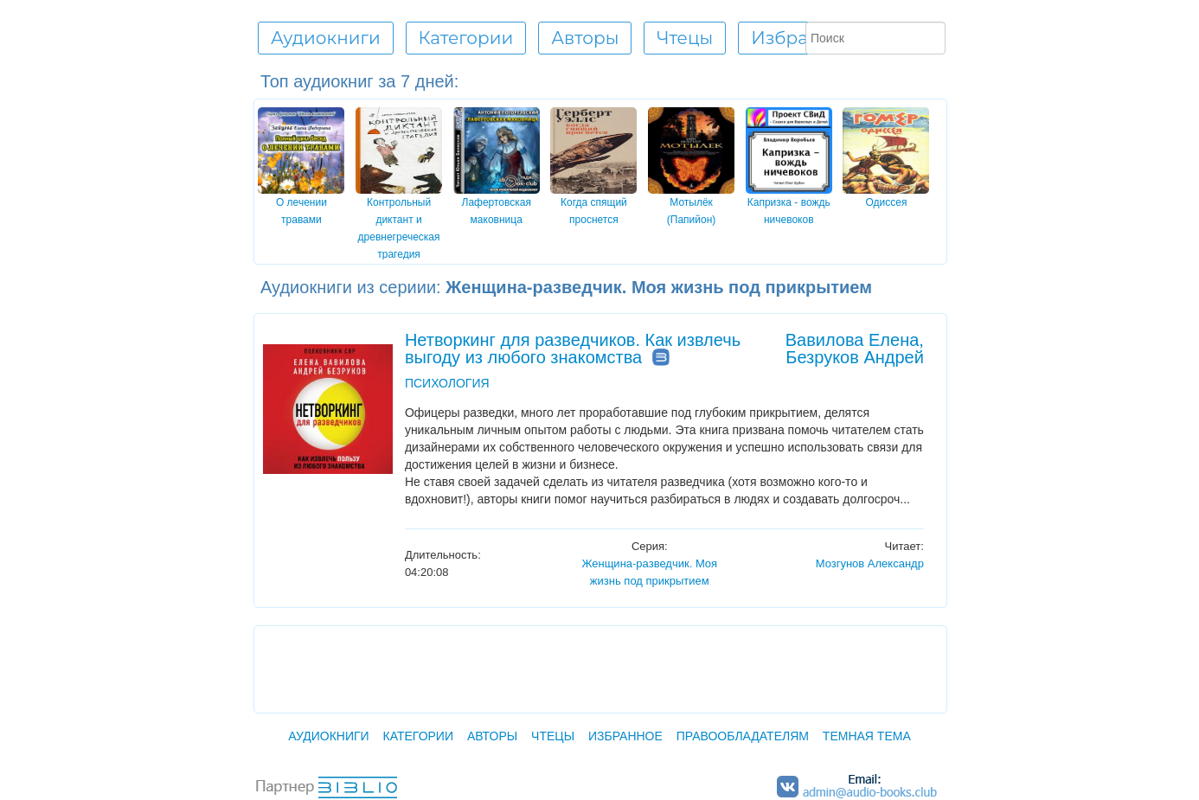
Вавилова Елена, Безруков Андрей (854, 348)
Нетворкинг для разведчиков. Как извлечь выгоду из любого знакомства (573, 348)
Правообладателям (742, 736)
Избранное (802, 38)
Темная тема (867, 736)
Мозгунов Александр (870, 563)
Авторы (492, 736)
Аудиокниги (328, 736)
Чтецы (552, 736)
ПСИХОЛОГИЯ (447, 383)
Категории (418, 736)
